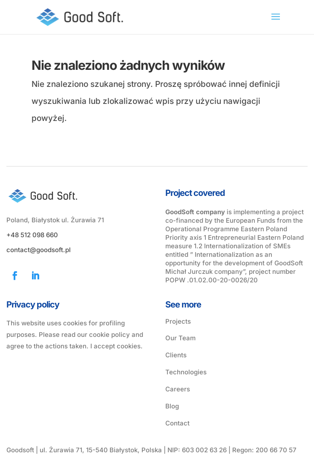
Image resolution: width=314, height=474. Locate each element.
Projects (178, 321)
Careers (177, 389)
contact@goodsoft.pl (38, 250)
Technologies (186, 372)
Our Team (180, 338)
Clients (176, 355)
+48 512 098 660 (32, 235)
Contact (177, 423)
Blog (172, 406)
